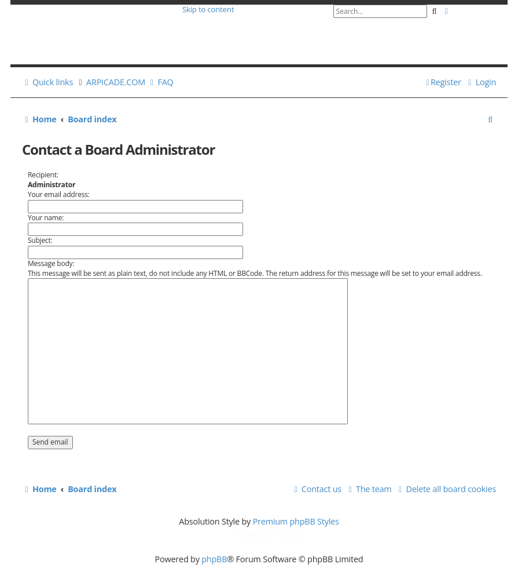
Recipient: (43, 175)
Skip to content (208, 9)
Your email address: (59, 194)
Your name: (46, 218)
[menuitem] (160, 82)
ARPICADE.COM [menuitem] (115, 82)
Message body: (51, 263)
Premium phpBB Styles (296, 521)
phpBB (214, 559)
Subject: (40, 240)
